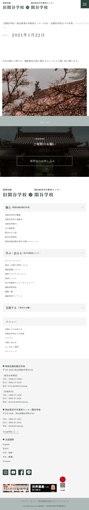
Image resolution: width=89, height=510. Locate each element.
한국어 (6, 448)
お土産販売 (10, 228)
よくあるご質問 (12, 346)
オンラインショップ (61, 501)
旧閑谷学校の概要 (12, 214)
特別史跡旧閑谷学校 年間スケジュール (21, 241)
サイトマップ (11, 351)
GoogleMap (7, 431)
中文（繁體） (8, 456)
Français (6, 461)
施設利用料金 (11, 287)
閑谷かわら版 (11, 232)
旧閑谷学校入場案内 (13, 219)
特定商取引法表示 (45, 501)
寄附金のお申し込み (42, 161)
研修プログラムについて (15, 273)
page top (44, 122)
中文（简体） (8, 452)
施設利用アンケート (13, 296)
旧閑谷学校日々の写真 (14, 333)
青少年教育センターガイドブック (19, 282)
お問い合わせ (11, 342)
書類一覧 (9, 291)
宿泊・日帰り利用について (16, 265)
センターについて (12, 260)
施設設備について (12, 269)
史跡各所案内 (11, 223)
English (6, 444)
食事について (11, 278)
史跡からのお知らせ (13, 329)
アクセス (9, 338)
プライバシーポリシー (29, 501)
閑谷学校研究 (11, 237)
